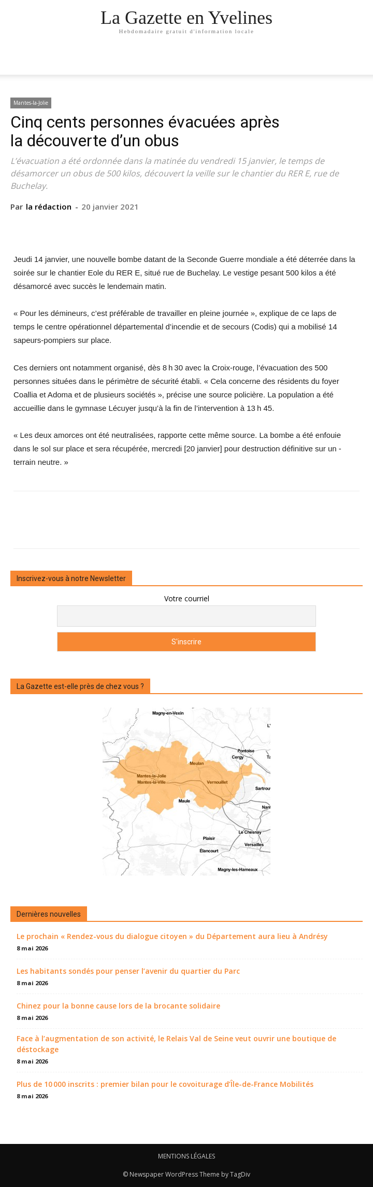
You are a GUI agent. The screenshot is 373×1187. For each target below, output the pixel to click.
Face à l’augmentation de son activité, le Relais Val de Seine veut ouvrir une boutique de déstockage (176, 1043)
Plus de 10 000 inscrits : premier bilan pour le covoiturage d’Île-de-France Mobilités (165, 1084)
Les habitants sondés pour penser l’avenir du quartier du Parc (128, 971)
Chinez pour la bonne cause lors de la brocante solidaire (118, 1006)
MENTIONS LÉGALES (186, 1156)
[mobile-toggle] (17, 61)
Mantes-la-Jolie (30, 102)
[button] (358, 61)
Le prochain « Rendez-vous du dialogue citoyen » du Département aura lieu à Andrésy (172, 936)
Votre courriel (186, 598)
